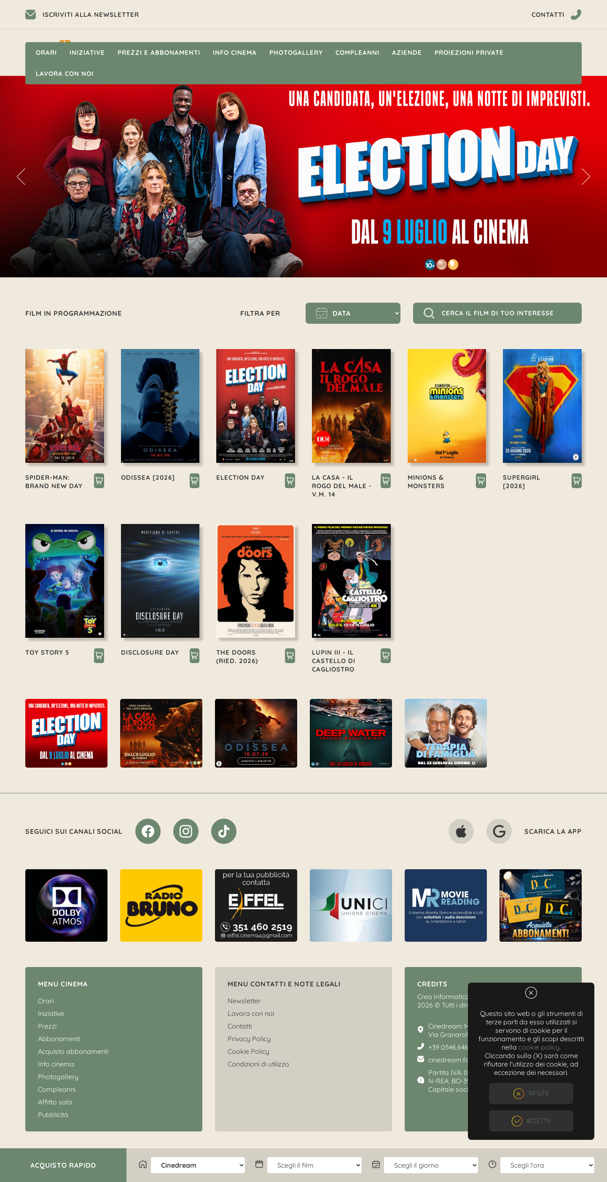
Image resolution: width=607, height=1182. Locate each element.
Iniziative (87, 52)
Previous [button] (21, 176)
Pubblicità (53, 1114)
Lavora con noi (65, 74)
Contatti (240, 1026)
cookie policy (538, 1047)
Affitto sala (55, 1102)
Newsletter (244, 1001)
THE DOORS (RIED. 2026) (237, 656)
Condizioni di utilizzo (258, 1064)
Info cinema (235, 52)
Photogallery (296, 52)
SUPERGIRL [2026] (521, 481)
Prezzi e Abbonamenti (159, 52)
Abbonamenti (59, 1038)
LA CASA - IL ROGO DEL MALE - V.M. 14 (342, 485)
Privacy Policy (249, 1038)
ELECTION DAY (240, 477)
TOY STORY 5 (47, 652)
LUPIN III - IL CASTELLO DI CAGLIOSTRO (333, 660)
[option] (303, 176)
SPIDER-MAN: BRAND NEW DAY (54, 481)
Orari (46, 52)
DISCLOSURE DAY (150, 652)
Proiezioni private (469, 52)
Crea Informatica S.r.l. (449, 996)
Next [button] (585, 176)
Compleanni (357, 52)
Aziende (407, 52)
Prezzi (47, 1026)
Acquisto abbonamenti (73, 1051)
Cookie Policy (248, 1051)
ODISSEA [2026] (148, 477)
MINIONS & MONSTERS (426, 481)
